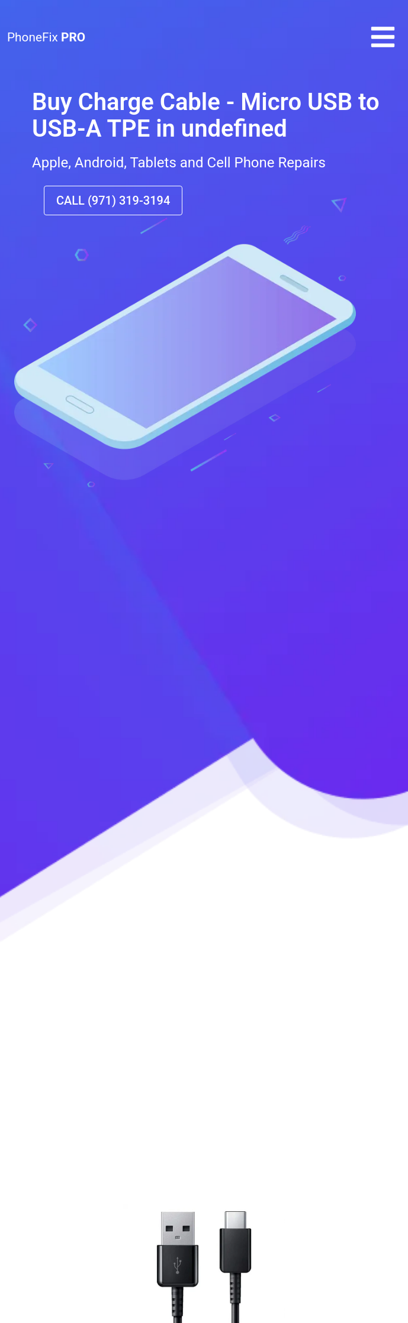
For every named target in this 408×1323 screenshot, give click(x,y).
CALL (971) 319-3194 (113, 200)
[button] (383, 47)
